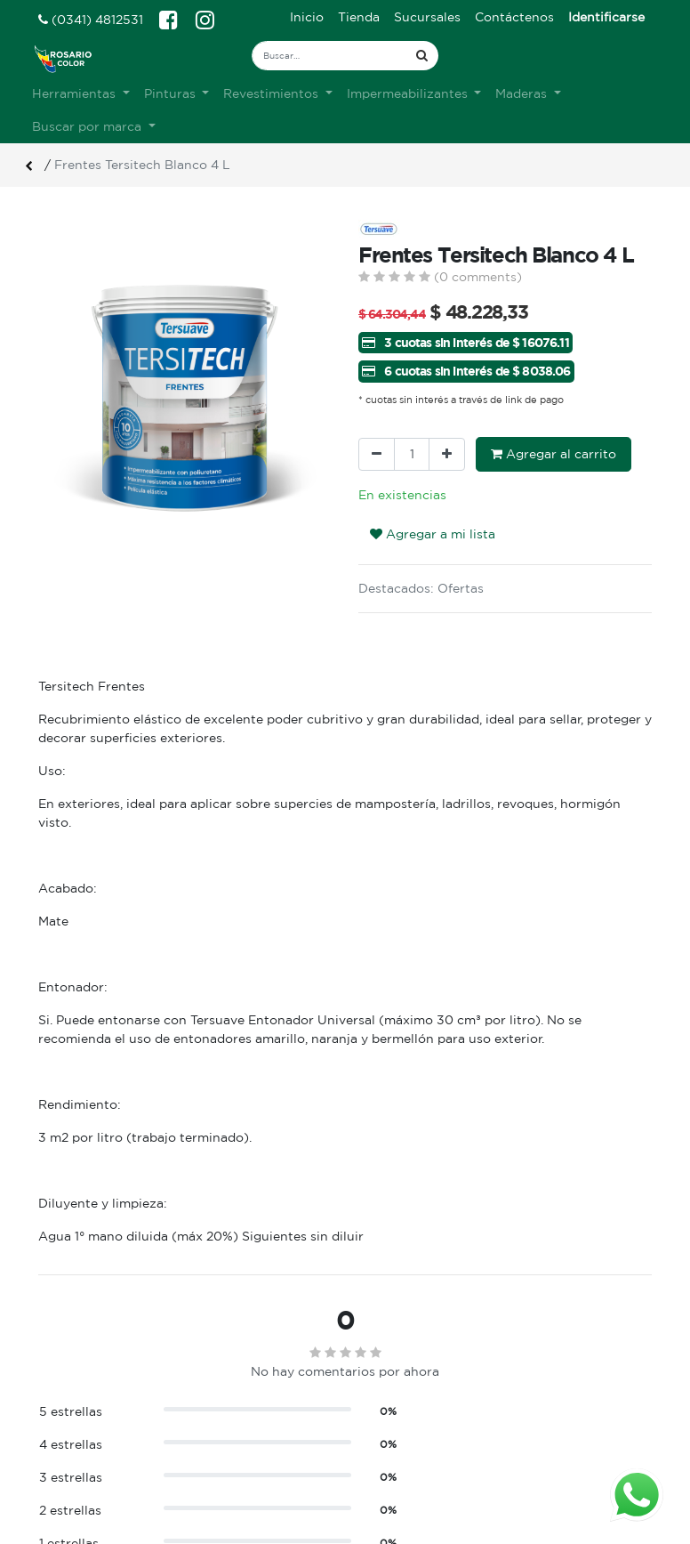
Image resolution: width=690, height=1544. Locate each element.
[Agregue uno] (447, 454)
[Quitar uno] (376, 454)
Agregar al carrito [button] (553, 454)
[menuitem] (307, 17)
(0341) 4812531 (90, 19)
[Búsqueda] (421, 55)
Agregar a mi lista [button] (432, 534)
